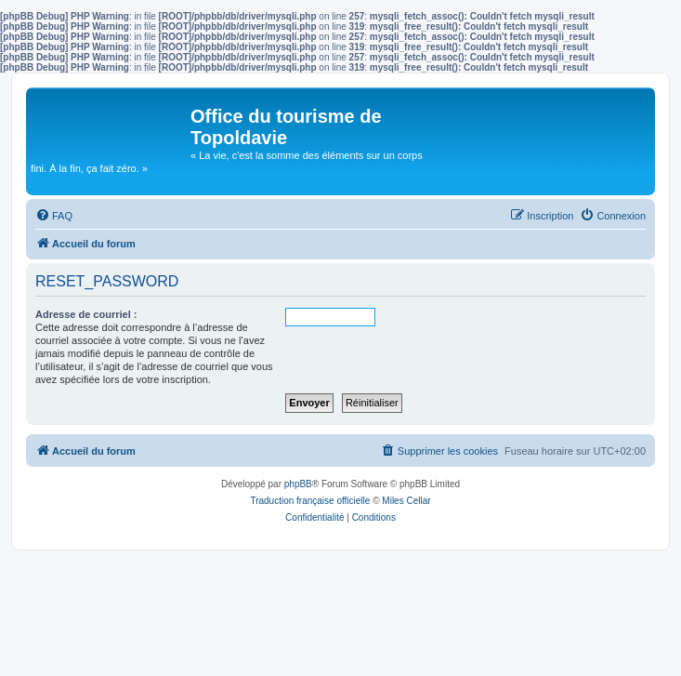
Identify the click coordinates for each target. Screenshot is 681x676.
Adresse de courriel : (86, 314)
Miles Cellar (406, 501)
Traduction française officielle (310, 501)
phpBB (298, 484)
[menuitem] (53, 216)
